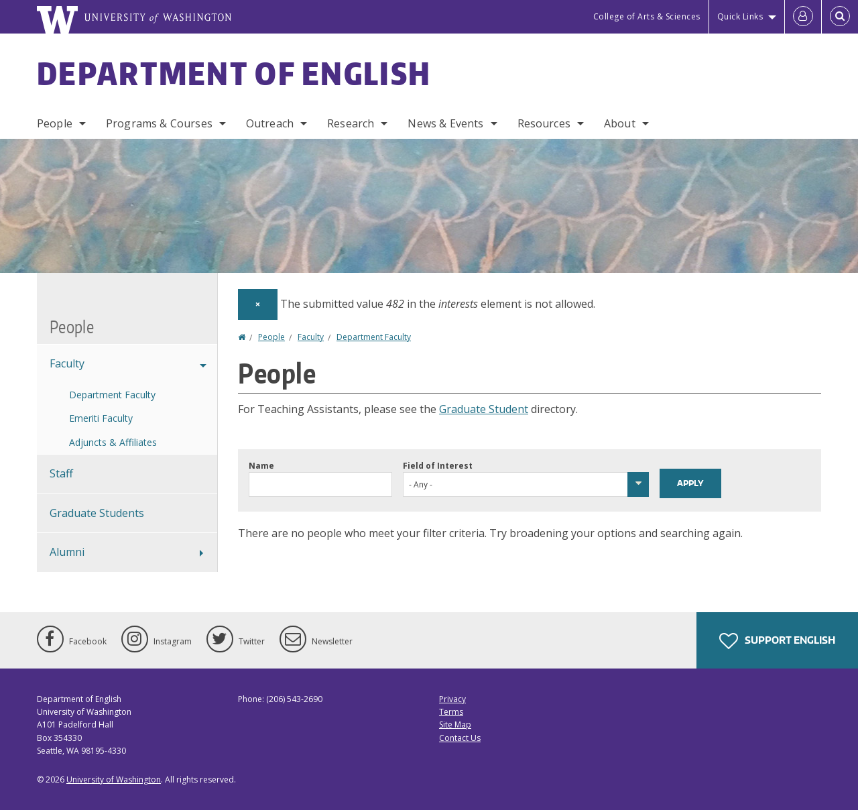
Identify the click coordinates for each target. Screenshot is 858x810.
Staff (61, 473)
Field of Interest (438, 465)
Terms (451, 711)
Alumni (67, 551)
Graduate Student (483, 409)
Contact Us (460, 738)
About (619, 123)
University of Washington (113, 779)
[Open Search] (840, 17)
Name (261, 465)
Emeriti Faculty (101, 418)
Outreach (270, 123)
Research (350, 123)
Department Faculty (373, 337)
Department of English (234, 73)
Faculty (311, 337)
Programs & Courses (159, 123)
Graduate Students (97, 513)
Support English (777, 641)
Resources (543, 123)
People (54, 123)
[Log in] (803, 17)
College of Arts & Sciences (646, 16)
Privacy (452, 699)
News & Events (445, 123)
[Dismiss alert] (258, 304)
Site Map (455, 724)
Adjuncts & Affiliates (113, 442)
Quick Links (740, 16)
